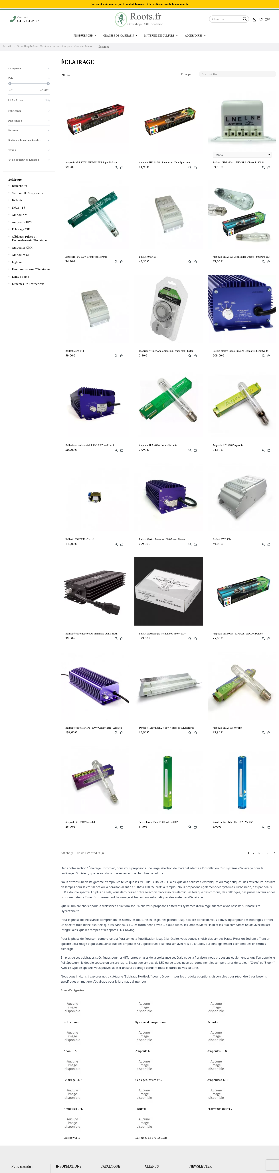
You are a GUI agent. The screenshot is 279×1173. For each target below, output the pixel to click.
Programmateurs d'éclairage (31, 269)
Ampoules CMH (22, 247)
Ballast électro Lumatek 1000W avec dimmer (162, 539)
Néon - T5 (18, 207)
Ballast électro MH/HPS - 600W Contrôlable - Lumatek (93, 727)
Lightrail (17, 262)
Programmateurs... (219, 1109)
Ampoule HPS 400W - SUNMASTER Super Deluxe (91, 162)
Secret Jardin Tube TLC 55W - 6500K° (158, 822)
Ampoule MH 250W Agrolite (227, 727)
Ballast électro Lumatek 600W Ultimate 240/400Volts (240, 350)
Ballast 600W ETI (74, 350)
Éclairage (15, 180)
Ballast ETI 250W (222, 539)
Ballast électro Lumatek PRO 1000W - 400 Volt (89, 445)
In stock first (239, 74)
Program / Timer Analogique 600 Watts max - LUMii (166, 350)
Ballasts (17, 200)
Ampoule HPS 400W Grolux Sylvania (158, 445)
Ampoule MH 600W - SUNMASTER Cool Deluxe (238, 633)
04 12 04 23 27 (28, 21)
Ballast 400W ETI (148, 256)
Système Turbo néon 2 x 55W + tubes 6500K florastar (166, 727)
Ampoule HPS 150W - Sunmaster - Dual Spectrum (164, 162)
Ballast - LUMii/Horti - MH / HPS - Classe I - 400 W (238, 162)
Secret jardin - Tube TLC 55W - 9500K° (233, 822)
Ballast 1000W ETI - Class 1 (79, 539)
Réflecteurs (19, 186)
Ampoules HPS (22, 222)
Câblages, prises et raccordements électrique (29, 238)
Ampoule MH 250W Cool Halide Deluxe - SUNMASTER (241, 256)
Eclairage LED (21, 229)
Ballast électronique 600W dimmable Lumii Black (91, 633)
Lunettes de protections (28, 284)
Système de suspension (27, 193)
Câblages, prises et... (148, 1080)
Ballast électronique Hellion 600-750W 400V (162, 633)
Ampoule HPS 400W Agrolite (228, 445)
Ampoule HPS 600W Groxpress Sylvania (86, 256)
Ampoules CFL (21, 255)
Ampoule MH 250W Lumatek (80, 822)
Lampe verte (20, 277)
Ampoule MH (20, 215)
